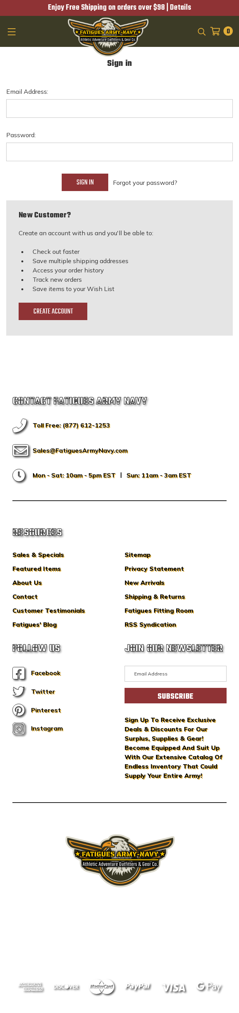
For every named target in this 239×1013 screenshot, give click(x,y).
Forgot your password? (145, 182)
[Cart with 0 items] (219, 31)
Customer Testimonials (48, 610)
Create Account (53, 311)
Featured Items (36, 568)
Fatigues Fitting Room (159, 610)
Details (180, 8)
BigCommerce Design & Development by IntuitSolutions (119, 929)
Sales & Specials (38, 554)
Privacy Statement (154, 568)
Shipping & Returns (155, 596)
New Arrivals (145, 582)
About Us (27, 582)
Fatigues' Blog (34, 624)
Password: (21, 135)
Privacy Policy (134, 941)
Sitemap (138, 554)
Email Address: (27, 91)
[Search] (201, 31)
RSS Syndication (150, 624)
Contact (25, 596)
